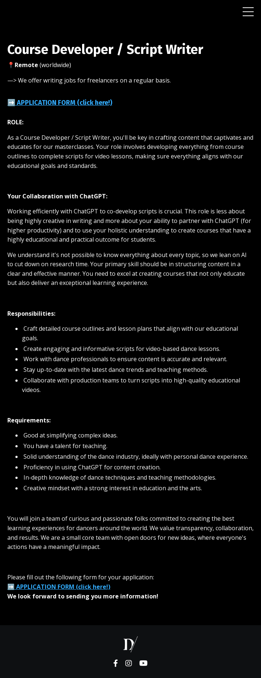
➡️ (58, 587)
